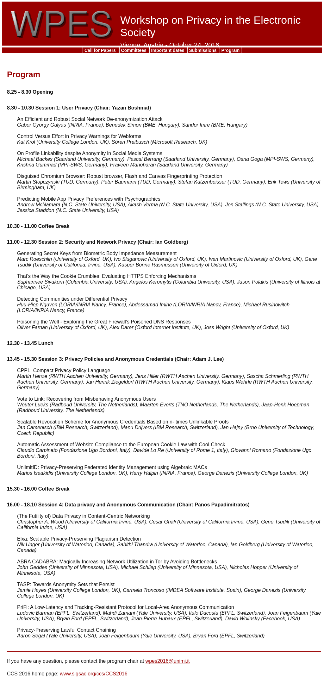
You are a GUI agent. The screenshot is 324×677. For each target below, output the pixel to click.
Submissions (203, 50)
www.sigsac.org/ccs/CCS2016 (93, 673)
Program (230, 50)
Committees (134, 50)
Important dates (168, 50)
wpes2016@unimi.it (168, 661)
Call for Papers (100, 50)
